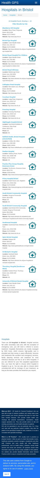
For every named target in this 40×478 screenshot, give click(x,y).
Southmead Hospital (9, 222)
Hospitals (12, 15)
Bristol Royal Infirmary (10, 70)
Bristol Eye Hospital (9, 40)
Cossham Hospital (8, 97)
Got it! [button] (6, 474)
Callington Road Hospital (11, 84)
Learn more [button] (28, 469)
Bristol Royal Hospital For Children (14, 55)
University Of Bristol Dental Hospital (15, 281)
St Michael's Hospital (9, 252)
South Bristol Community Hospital (14, 193)
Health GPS (10, 2)
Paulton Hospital (8, 151)
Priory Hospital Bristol (10, 178)
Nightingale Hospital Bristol (12, 122)
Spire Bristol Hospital (10, 237)
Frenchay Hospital (8, 109)
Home (5, 15)
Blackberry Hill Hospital (10, 28)
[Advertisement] (20, 316)
